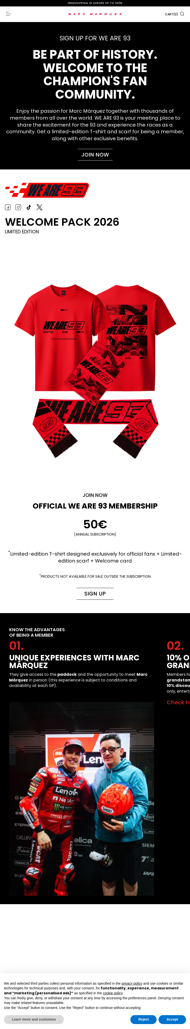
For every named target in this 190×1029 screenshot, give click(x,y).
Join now (95, 155)
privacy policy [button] (131, 983)
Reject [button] (143, 1019)
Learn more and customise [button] (34, 1019)
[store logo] (95, 14)
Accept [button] (172, 1019)
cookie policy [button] (112, 993)
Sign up (94, 594)
